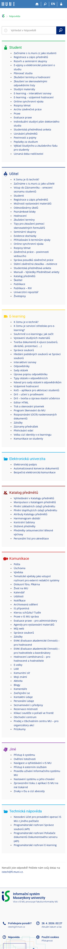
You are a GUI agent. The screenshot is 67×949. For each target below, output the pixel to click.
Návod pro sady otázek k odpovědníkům (37, 382)
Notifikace (20, 600)
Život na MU (21, 588)
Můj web (19, 628)
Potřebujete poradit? (20, 923)
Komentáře (20, 689)
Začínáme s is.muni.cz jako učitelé (34, 183)
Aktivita (18, 681)
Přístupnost (47, 940)
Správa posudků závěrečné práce (33, 260)
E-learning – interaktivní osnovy (32, 93)
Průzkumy (20, 729)
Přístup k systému (24, 755)
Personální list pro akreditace (31, 538)
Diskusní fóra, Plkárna (27, 584)
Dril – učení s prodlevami (29, 394)
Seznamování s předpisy (28, 705)
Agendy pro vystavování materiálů (34, 624)
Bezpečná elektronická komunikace (35, 472)
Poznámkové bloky (25, 211)
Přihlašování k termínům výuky (32, 240)
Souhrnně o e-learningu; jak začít (33, 334)
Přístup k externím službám (30, 767)
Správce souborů (24, 350)
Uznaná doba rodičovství (28, 153)
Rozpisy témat (22, 105)
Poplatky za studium (26, 141)
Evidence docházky (25, 236)
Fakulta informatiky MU (47, 901)
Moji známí (20, 677)
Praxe (17, 113)
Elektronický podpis (25, 464)
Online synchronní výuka (28, 101)
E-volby (18, 665)
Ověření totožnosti (25, 759)
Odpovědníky (21, 366)
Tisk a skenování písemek (29, 406)
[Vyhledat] (60, 30)
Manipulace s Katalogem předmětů (35, 502)
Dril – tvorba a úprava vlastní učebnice (37, 398)
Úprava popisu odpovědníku (31, 374)
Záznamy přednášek (26, 426)
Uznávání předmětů (26, 133)
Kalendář (19, 592)
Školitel (18, 280)
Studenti (19, 195)
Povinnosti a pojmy (25, 137)
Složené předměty (24, 526)
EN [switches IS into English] (53, 4)
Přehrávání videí (23, 430)
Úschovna (19, 568)
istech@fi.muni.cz (12, 872)
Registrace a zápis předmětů (31, 57)
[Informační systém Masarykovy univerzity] (8, 4)
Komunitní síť (22, 673)
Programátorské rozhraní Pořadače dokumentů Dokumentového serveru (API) (36, 837)
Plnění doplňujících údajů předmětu (35, 510)
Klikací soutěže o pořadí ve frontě (34, 713)
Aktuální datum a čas (52, 927)
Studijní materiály (24, 89)
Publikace (19, 284)
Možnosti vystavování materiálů (32, 203)
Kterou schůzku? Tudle (27, 612)
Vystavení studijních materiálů (32, 338)
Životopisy (20, 296)
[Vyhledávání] (45, 4)
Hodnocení (20, 215)
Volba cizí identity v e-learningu (32, 434)
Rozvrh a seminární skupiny (30, 61)
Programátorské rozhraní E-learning (35, 845)
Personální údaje (24, 701)
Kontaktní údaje (23, 697)
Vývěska (18, 572)
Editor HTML (21, 402)
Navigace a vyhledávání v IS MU (32, 763)
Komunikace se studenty (28, 438)
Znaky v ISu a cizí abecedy (29, 791)
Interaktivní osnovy (25, 362)
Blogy (17, 685)
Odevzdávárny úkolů (26, 207)
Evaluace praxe (23, 117)
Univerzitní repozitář (26, 292)
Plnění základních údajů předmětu (34, 506)
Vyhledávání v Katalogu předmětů (34, 498)
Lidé (16, 668)
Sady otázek (21, 370)
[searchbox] (32, 30)
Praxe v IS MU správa (26, 616)
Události (19, 596)
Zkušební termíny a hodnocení (32, 77)
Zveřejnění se (22, 693)
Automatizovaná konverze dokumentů (36, 468)
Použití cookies (50, 937)
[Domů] (37, 4)
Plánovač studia (23, 73)
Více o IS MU (19, 901)
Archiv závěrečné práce (28, 109)
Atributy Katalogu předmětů (30, 514)
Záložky (18, 422)
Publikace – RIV (23, 288)
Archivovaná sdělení (26, 604)
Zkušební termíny (24, 219)
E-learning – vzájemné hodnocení (34, 97)
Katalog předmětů (24, 276)
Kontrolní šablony (24, 522)
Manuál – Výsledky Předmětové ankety (36, 272)
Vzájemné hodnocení (26, 386)
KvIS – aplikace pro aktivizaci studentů (36, 390)
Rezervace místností (26, 709)
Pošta (17, 564)
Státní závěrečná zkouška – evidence (35, 264)
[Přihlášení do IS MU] (61, 4)
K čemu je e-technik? (26, 322)
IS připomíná (21, 608)
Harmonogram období (27, 518)
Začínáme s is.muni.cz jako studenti (35, 53)
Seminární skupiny (25, 231)
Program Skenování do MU (29, 410)
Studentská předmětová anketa (32, 129)
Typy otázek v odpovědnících (31, 378)
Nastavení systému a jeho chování (34, 779)
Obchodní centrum (25, 717)
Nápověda (14, 16)
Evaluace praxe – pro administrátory (35, 620)
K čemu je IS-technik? (26, 179)
